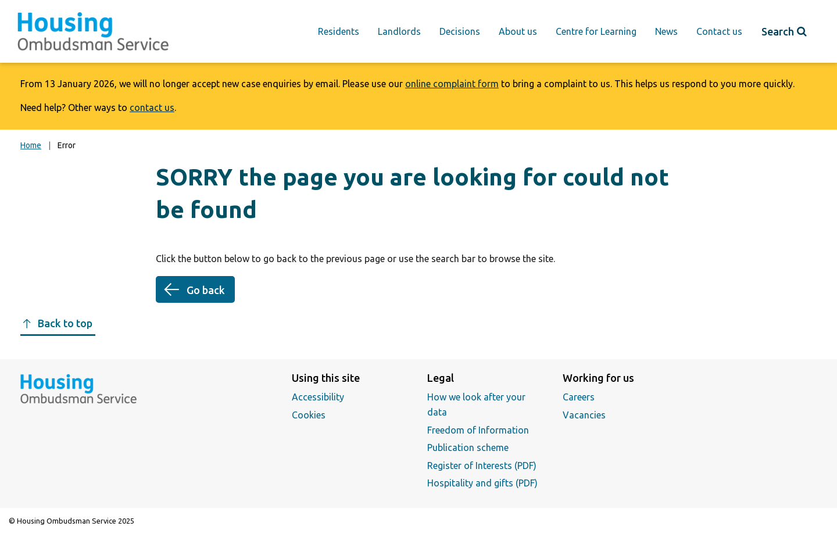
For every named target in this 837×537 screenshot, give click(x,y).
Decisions (459, 31)
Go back (206, 290)
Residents (338, 31)
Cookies (309, 415)
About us (518, 31)
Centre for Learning (596, 31)
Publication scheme (468, 447)
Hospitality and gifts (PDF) (482, 483)
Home (30, 145)
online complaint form (452, 83)
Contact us (719, 31)
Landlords (399, 31)
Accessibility (318, 397)
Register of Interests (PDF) (481, 465)
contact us (152, 107)
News (666, 31)
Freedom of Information (478, 430)
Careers (579, 397)
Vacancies (584, 415)
